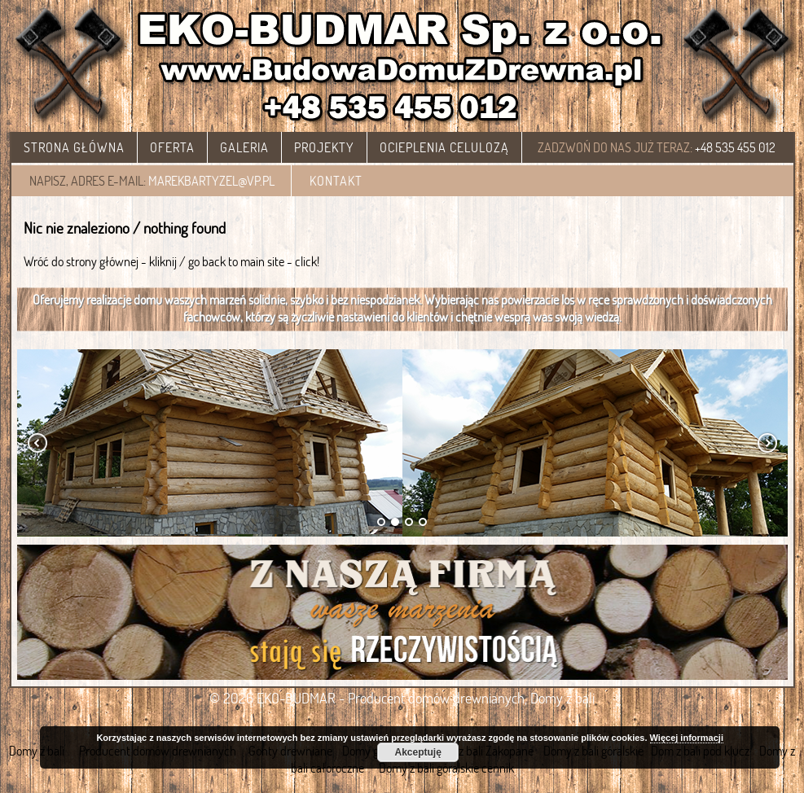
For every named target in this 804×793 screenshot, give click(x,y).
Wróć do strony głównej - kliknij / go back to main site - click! (171, 260)
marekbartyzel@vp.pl (211, 180)
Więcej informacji (686, 738)
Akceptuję (417, 752)
